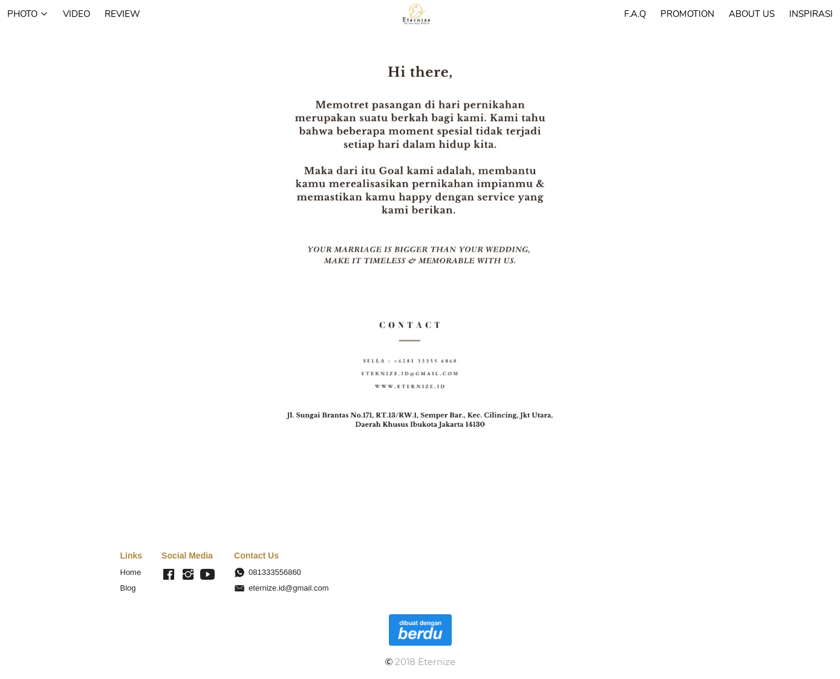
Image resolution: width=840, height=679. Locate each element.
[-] (168, 575)
